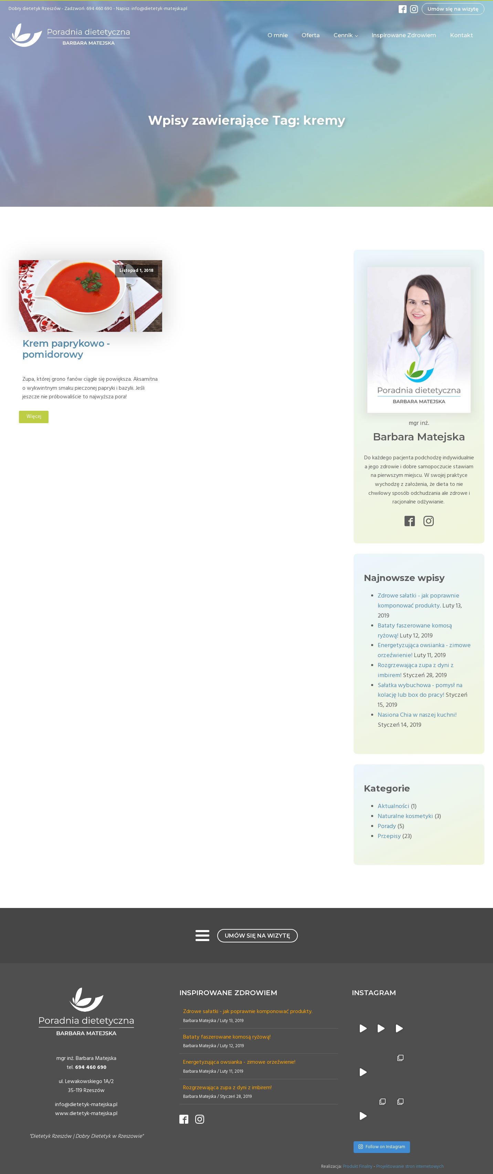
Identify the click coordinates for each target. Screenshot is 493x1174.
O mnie (278, 35)
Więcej (34, 417)
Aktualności (393, 806)
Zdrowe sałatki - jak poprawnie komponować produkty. (418, 601)
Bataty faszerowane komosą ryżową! (227, 1037)
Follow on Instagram (381, 1147)
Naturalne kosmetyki (405, 816)
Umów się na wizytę (453, 9)
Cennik (343, 35)
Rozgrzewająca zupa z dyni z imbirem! (227, 1088)
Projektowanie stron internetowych (410, 1166)
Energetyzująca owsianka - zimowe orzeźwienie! (239, 1062)
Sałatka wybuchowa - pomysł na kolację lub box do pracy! (420, 691)
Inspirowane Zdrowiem (403, 35)
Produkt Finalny (358, 1166)
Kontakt (461, 35)
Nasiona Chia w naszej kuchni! (417, 715)
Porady (387, 826)
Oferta (311, 35)
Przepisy (389, 836)
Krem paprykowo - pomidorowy (66, 349)
